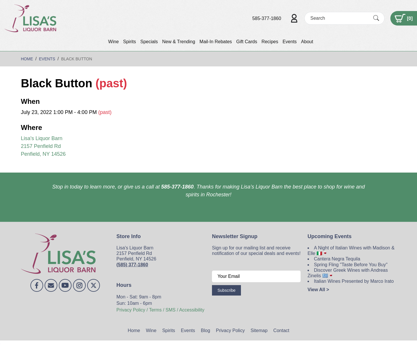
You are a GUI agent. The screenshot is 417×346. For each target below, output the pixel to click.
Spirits (129, 41)
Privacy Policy (230, 330)
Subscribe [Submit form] (226, 290)
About (307, 41)
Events (290, 41)
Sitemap (259, 330)
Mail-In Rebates (216, 41)
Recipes (269, 41)
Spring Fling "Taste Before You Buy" (350, 264)
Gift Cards (246, 41)
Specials (149, 41)
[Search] (339, 18)
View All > (318, 289)
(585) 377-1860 (132, 264)
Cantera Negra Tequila (337, 258)
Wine (113, 41)
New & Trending (178, 41)
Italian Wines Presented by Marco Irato (354, 281)
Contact (281, 330)
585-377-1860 (266, 18)
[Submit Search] (376, 18)
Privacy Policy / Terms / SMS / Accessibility (160, 309)
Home (134, 330)
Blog (205, 330)
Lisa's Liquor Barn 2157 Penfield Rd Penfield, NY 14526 (43, 146)
